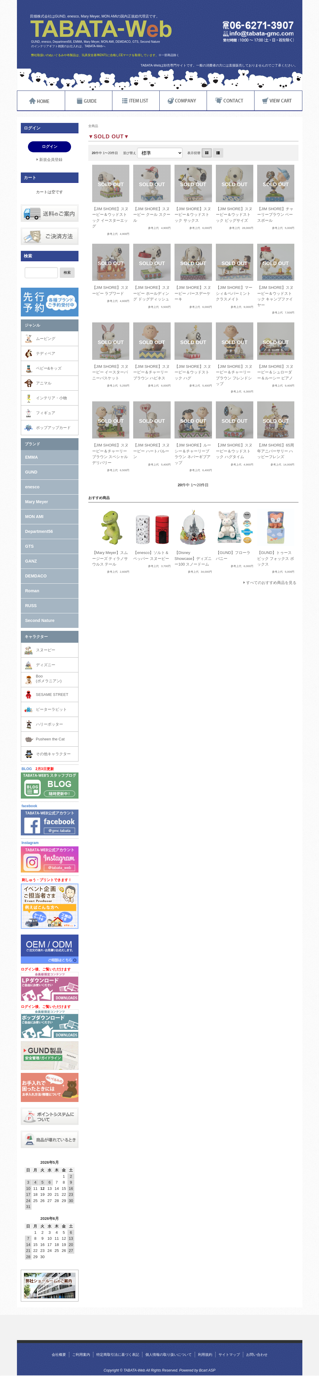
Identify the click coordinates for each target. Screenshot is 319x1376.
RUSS (31, 605)
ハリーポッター (49, 724)
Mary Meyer (36, 501)
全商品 (93, 126)
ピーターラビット (51, 709)
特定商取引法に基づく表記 (117, 1355)
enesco (32, 486)
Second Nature (40, 620)
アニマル (43, 383)
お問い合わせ (257, 1355)
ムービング (45, 338)
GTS (29, 546)
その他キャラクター (53, 754)
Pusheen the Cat (50, 739)
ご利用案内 (81, 1355)
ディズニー (45, 665)
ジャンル (32, 325)
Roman (32, 590)
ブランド (32, 444)
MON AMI (34, 516)
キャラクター (36, 636)
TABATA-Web (101, 28)
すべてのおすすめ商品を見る (271, 582)
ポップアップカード (53, 427)
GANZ (31, 561)
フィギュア (45, 413)
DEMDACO (36, 576)
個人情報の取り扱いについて (168, 1355)
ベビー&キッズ (49, 368)
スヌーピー (45, 650)
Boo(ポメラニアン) (49, 678)
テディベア (45, 353)
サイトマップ (229, 1355)
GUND (31, 472)
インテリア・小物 (51, 398)
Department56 (39, 531)
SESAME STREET (52, 694)
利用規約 (205, 1355)
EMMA (31, 457)
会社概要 (59, 1355)
